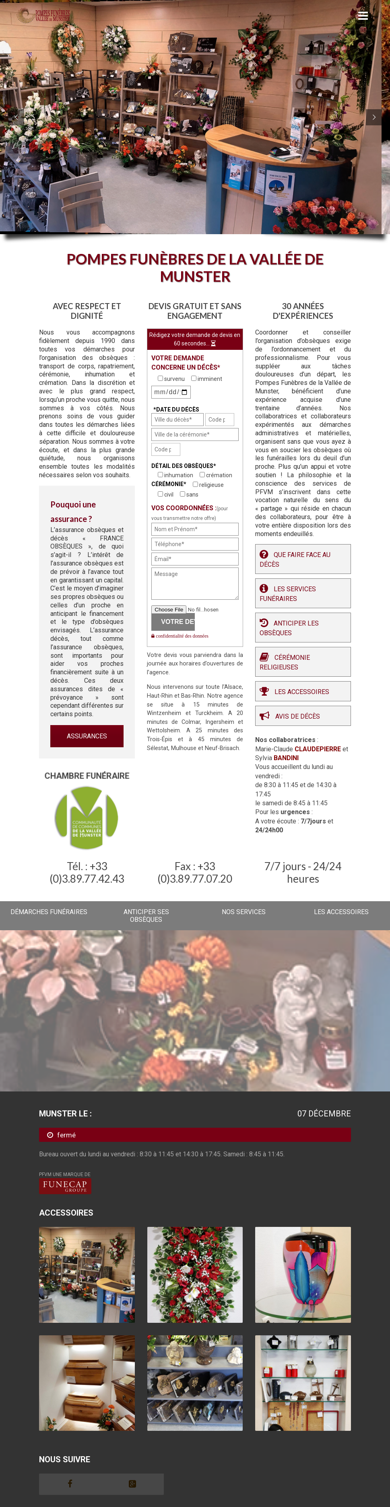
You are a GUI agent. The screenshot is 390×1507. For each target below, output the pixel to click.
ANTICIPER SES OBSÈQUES (146, 915)
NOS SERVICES (244, 912)
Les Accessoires (301, 692)
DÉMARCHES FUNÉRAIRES (48, 912)
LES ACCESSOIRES (341, 912)
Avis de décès (297, 716)
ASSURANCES (87, 736)
